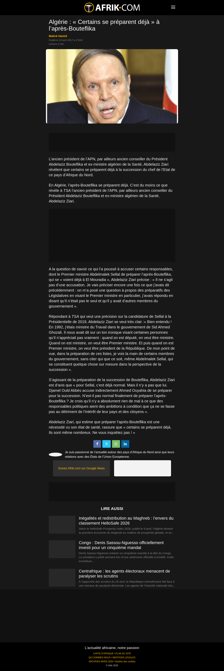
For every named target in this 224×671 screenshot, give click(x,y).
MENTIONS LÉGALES (124, 657)
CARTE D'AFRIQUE (103, 653)
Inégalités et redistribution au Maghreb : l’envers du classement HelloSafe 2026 (126, 520)
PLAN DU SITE (123, 653)
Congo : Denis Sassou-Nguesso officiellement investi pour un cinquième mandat (121, 545)
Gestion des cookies (125, 661)
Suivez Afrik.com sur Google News (81, 468)
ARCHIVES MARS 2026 (101, 661)
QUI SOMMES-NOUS (100, 657)
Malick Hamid (58, 36)
